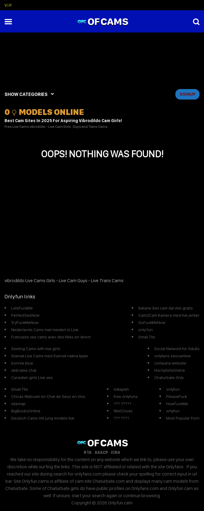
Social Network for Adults (176, 348)
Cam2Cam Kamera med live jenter (168, 315)
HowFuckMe (177, 403)
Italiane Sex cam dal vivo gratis (165, 308)
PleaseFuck (176, 396)
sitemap (18, 403)
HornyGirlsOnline (169, 370)
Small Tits (146, 336)
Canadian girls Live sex (32, 377)
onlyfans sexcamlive (172, 355)
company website (170, 363)
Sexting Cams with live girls (35, 348)
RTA (88, 452)
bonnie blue (22, 363)
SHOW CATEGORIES (26, 94)
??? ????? (122, 403)
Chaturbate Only (169, 377)
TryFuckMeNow (25, 322)
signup (188, 94)
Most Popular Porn (182, 418)
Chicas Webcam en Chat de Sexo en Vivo (48, 396)
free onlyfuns (126, 396)
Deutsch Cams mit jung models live (42, 418)
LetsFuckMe (22, 308)
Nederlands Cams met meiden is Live (44, 329)
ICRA (115, 452)
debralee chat (23, 370)
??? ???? (121, 418)
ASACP (101, 452)
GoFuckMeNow (151, 322)
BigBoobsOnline (25, 410)
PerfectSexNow (25, 315)
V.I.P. (8, 5)
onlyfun (173, 389)
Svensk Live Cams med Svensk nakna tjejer (49, 355)
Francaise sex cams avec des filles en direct (51, 336)
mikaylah (121, 389)
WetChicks (123, 410)
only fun (145, 329)
